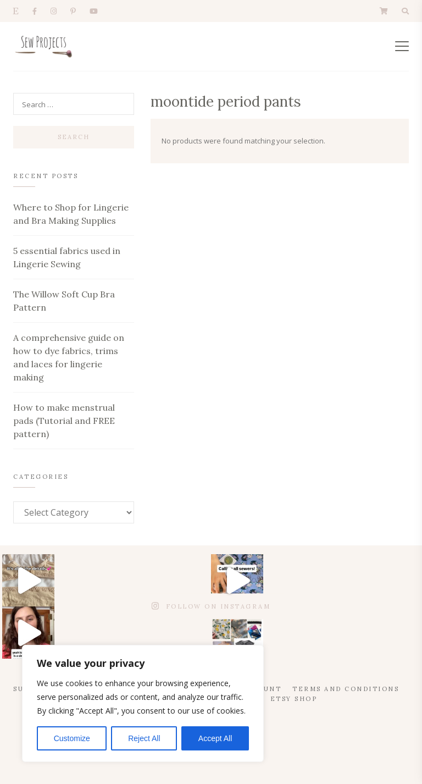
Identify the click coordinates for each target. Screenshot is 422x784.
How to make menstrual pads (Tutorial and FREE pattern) (64, 420)
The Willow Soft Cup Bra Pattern (64, 301)
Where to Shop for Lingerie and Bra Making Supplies (71, 214)
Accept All (215, 738)
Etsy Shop (294, 699)
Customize (72, 738)
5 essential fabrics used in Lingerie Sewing (66, 257)
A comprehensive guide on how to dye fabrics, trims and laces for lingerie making (68, 357)
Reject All (144, 738)
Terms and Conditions (345, 689)
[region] (143, 703)
